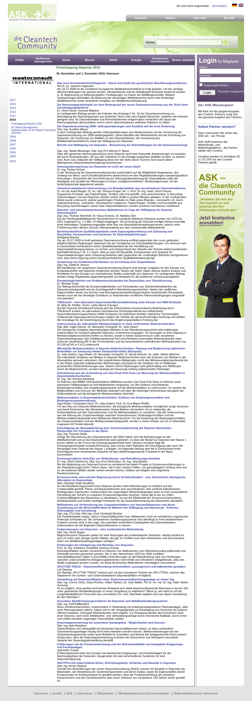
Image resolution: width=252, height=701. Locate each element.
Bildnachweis (105, 693)
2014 (13, 107)
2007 (13, 144)
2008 (13, 140)
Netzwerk (141, 17)
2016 (13, 161)
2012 (13, 111)
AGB (69, 693)
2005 (13, 152)
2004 (13, 156)
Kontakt (57, 693)
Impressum (41, 693)
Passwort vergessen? (231, 91)
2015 (13, 103)
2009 (13, 136)
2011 (13, 115)
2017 (13, 100)
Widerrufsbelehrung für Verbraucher (196, 693)
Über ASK (199, 17)
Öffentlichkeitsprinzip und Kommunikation (143, 693)
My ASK (229, 17)
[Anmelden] (219, 5)
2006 (13, 148)
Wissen (170, 17)
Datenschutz (84, 693)
